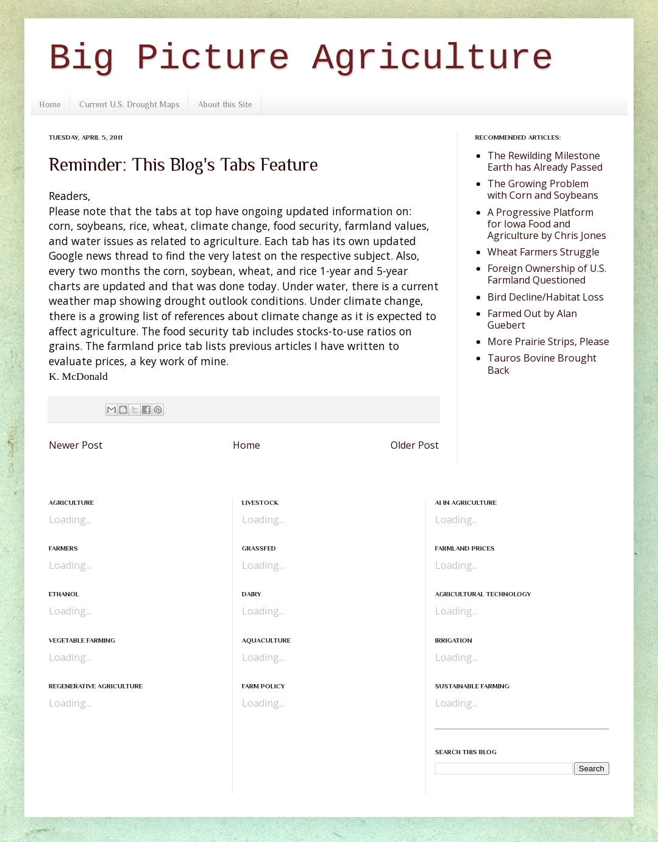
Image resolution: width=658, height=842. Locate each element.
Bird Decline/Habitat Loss (545, 297)
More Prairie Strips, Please (548, 341)
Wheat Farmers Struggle (543, 252)
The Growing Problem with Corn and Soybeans (542, 189)
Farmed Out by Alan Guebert (532, 319)
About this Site (225, 104)
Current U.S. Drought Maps (129, 104)
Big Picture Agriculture (301, 58)
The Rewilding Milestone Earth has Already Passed (545, 161)
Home (50, 104)
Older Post (415, 445)
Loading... (70, 519)
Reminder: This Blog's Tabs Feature (183, 164)
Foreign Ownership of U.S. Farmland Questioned (546, 274)
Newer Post (75, 445)
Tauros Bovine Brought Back (541, 363)
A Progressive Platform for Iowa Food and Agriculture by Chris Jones (546, 223)
